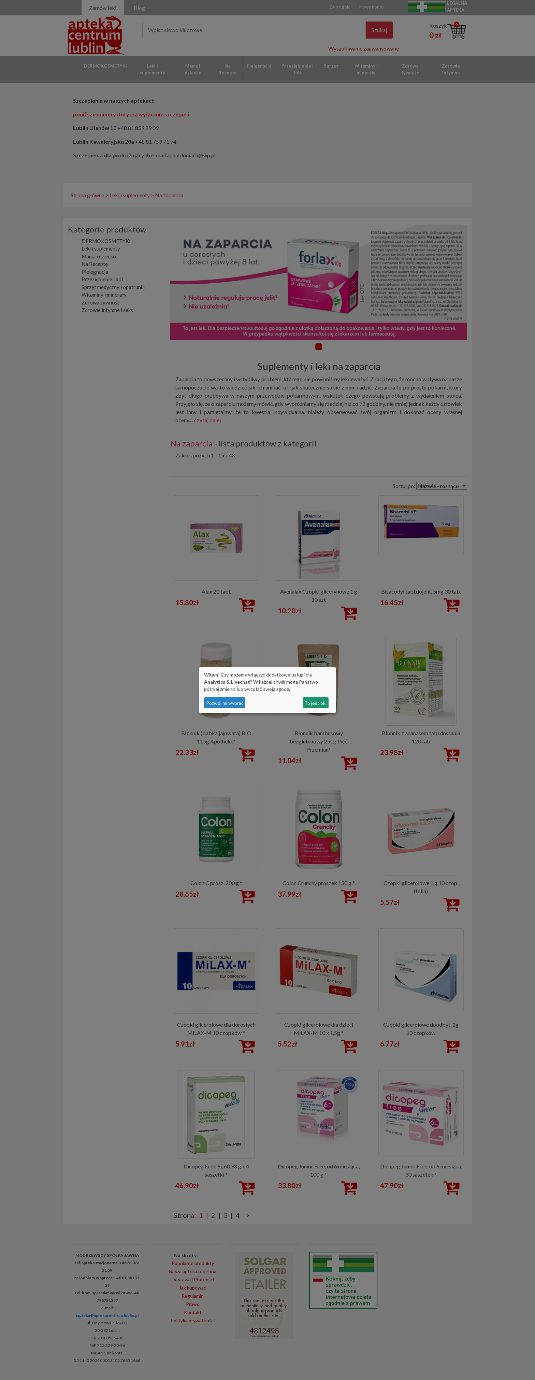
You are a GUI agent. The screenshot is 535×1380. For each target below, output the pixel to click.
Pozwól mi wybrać (225, 703)
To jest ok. (315, 703)
